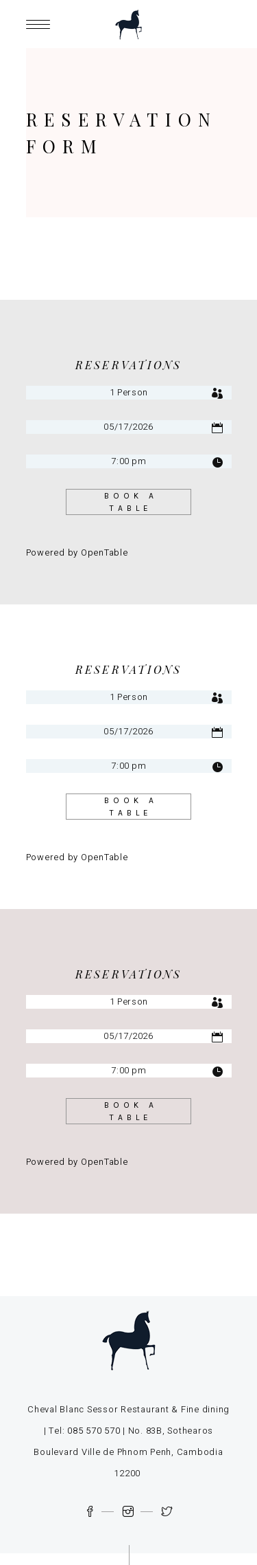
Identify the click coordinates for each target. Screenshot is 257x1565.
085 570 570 (93, 1430)
